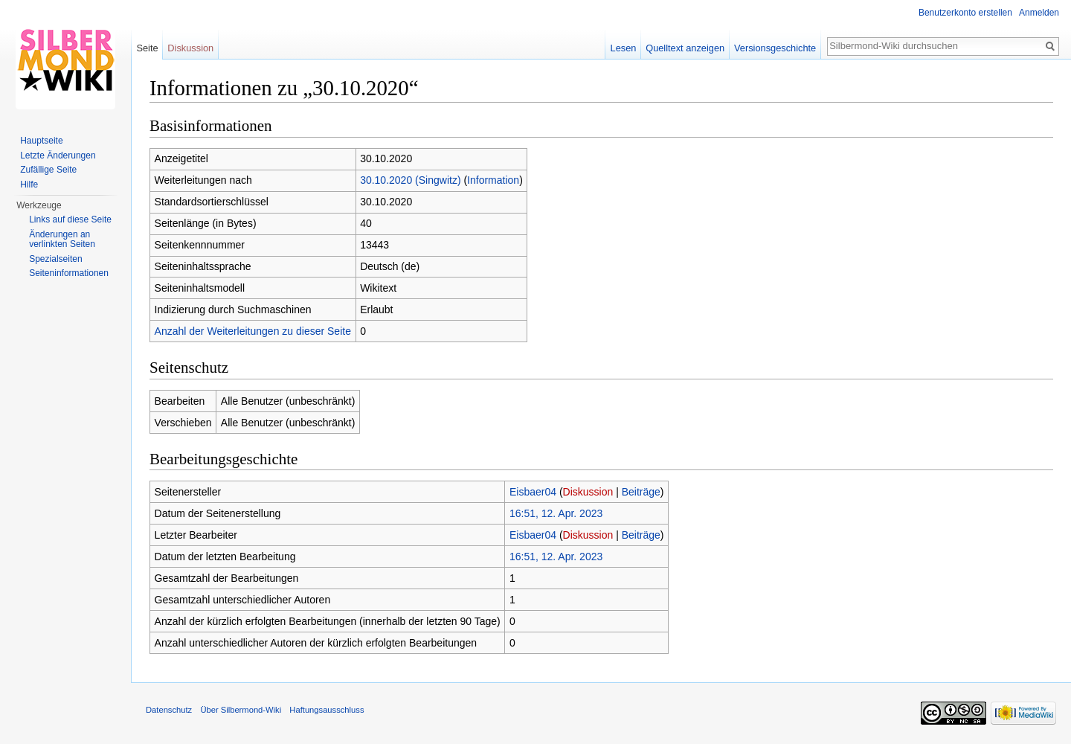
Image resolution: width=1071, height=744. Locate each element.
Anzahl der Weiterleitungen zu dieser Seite (253, 331)
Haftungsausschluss (326, 709)
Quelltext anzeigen (685, 48)
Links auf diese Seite (70, 219)
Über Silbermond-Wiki (240, 709)
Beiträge (641, 492)
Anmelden (1039, 12)
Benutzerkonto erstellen (965, 12)
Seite (147, 48)
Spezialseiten (55, 259)
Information (493, 180)
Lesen (624, 48)
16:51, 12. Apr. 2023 (555, 513)
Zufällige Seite (48, 169)
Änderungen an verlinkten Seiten (62, 239)
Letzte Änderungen (57, 155)
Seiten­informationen (69, 273)
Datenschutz (169, 709)
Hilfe (29, 184)
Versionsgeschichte (775, 48)
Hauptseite (41, 140)
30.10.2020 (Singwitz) (410, 180)
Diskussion (588, 492)
